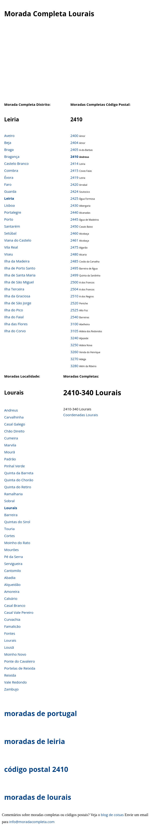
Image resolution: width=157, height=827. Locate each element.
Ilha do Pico (13, 310)
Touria (9, 528)
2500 (74, 282)
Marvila (10, 445)
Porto (8, 219)
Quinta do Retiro (17, 487)
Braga (9, 149)
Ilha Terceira (14, 289)
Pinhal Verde (14, 466)
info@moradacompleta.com (32, 821)
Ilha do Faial (14, 317)
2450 (74, 226)
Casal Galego (14, 424)
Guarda (10, 191)
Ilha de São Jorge (17, 303)
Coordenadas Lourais (80, 414)
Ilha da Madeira (17, 261)
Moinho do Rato (17, 542)
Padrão (10, 459)
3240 (74, 337)
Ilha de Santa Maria (19, 275)
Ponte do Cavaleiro (19, 661)
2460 (74, 233)
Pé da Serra (13, 556)
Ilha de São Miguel (19, 282)
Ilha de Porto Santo (19, 268)
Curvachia (12, 619)
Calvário (10, 598)
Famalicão (12, 626)
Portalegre (12, 212)
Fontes (9, 633)
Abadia (9, 577)
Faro (7, 184)
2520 (74, 303)
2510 (74, 296)
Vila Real (11, 247)
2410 (74, 156)
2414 (74, 163)
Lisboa (9, 205)
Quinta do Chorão (18, 480)
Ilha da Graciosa (17, 296)
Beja (7, 142)
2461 (74, 240)
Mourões (11, 549)
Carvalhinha (14, 417)
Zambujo (11, 689)
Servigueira (13, 563)
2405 (74, 149)
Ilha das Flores (15, 324)
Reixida (10, 675)
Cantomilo (12, 570)
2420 (74, 184)
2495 (74, 268)
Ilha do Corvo (15, 331)
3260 (74, 351)
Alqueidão (12, 584)
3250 (74, 344)
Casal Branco (14, 605)
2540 (74, 317)
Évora (8, 177)
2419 (74, 177)
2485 (74, 261)
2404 (74, 142)
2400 (74, 135)
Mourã (9, 452)
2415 (74, 170)
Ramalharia (13, 494)
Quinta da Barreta (18, 473)
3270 (74, 358)
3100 (74, 324)
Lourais (10, 507)
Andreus (11, 410)
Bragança (11, 156)
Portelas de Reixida (19, 668)
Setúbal (10, 233)
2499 (74, 275)
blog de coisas (112, 814)
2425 (74, 198)
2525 (74, 310)
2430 (74, 205)
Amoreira (11, 591)
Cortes (9, 535)
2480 (74, 254)
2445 (74, 219)
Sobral (9, 500)
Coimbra (11, 170)
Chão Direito (14, 431)
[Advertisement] (77, 62)
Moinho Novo (15, 654)
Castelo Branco (16, 163)
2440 (74, 212)
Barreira (10, 514)
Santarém (12, 226)
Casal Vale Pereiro (18, 612)
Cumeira (11, 438)
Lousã (9, 647)
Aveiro (9, 135)
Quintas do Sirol (17, 521)
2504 (74, 289)
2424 (74, 191)
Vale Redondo (15, 682)
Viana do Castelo (17, 240)
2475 (74, 247)
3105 (74, 331)
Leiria (9, 198)
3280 (74, 365)
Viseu (8, 254)
